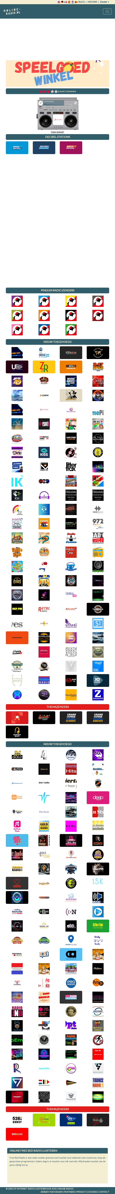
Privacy (81, 1192)
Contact (104, 1192)
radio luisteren (37, 1188)
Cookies (92, 1192)
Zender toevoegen (51, 1192)
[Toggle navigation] (107, 11)
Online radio (65, 1188)
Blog (81, 1)
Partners (69, 1192)
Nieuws (92, 1)
